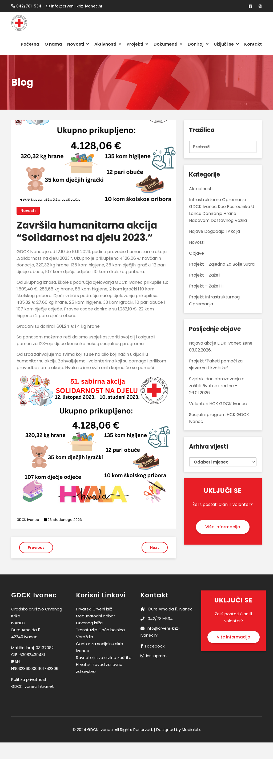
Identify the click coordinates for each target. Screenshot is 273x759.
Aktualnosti (200, 189)
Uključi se (226, 44)
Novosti (78, 44)
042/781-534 (156, 618)
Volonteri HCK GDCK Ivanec (218, 404)
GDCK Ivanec (28, 519)
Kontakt (253, 44)
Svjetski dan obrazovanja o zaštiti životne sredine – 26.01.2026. (216, 386)
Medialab (191, 729)
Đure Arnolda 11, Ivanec (166, 609)
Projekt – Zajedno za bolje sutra (222, 264)
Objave (196, 253)
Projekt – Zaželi (204, 275)
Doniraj (198, 44)
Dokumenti (168, 44)
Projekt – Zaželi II (206, 286)
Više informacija (222, 527)
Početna (30, 44)
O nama (53, 44)
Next (154, 547)
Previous (36, 547)
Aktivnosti (107, 44)
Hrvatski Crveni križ (94, 609)
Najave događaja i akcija (214, 231)
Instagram (156, 655)
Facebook (154, 646)
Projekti (137, 44)
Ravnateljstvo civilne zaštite (103, 657)
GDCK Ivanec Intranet (32, 686)
